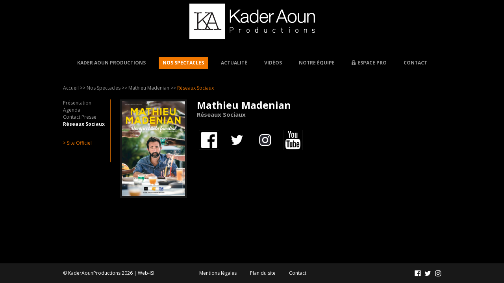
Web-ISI (146, 273)
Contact (415, 62)
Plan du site (263, 273)
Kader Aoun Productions (111, 62)
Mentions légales (218, 273)
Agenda (71, 110)
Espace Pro (372, 62)
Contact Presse (79, 117)
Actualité (234, 62)
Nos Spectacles (183, 62)
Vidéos (273, 62)
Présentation (77, 102)
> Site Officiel (77, 143)
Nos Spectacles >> (107, 88)
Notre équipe (317, 62)
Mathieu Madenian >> (152, 88)
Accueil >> (74, 88)
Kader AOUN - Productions (252, 21)
